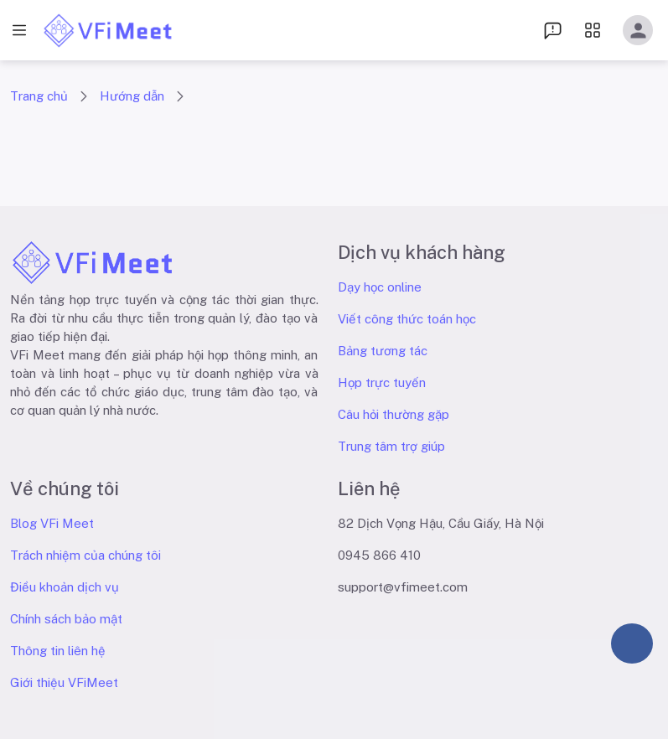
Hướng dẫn (132, 96)
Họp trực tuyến (382, 382)
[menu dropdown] (553, 30)
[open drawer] (19, 31)
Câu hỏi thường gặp (393, 414)
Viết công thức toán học (407, 319)
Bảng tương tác (382, 351)
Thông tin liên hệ (58, 650)
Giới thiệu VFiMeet (64, 682)
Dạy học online (380, 287)
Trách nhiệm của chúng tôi (85, 555)
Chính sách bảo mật (66, 619)
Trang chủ (39, 96)
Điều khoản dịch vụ (64, 587)
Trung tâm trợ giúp (391, 446)
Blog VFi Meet (52, 523)
